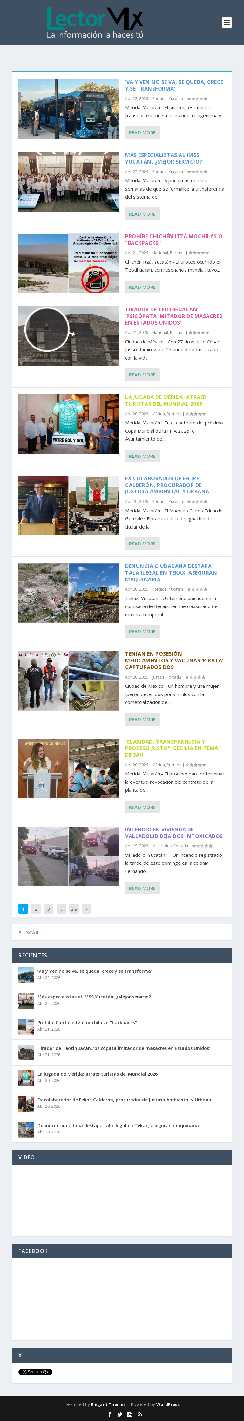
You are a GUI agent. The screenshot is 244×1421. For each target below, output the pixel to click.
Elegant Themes (108, 1404)
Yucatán (176, 98)
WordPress (168, 1404)
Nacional (160, 252)
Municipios (162, 846)
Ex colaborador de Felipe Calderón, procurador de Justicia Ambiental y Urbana (167, 485)
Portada (159, 98)
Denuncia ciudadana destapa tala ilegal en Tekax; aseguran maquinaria (171, 573)
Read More (142, 132)
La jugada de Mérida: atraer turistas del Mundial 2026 (166, 400)
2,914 (74, 914)
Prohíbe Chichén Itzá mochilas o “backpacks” (174, 240)
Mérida (158, 413)
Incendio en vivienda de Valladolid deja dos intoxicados (174, 833)
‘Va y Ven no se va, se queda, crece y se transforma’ (174, 85)
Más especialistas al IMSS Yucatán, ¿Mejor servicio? (163, 158)
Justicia (158, 677)
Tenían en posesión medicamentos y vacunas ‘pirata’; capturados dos (175, 660)
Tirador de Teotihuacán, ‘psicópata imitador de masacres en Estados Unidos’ (173, 316)
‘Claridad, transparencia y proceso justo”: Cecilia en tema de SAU (171, 748)
